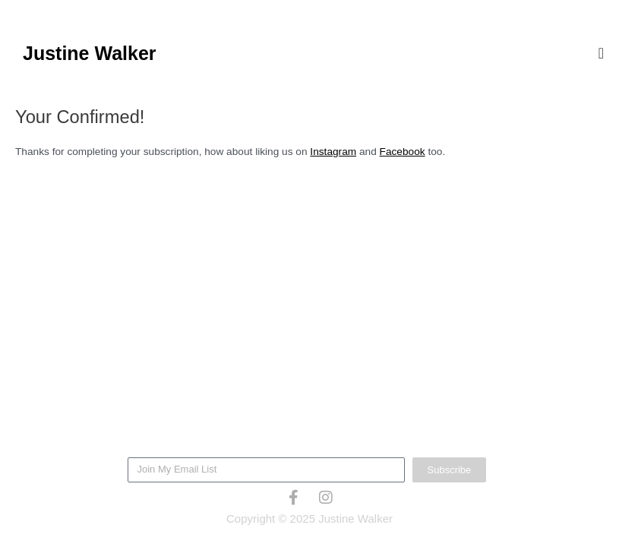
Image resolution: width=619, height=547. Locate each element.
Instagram (333, 151)
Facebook (402, 151)
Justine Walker (89, 53)
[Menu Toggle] (601, 53)
